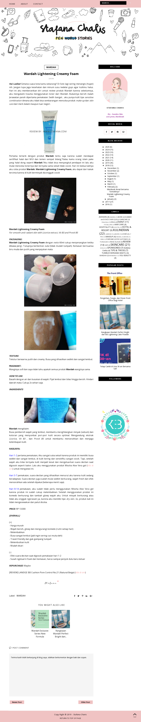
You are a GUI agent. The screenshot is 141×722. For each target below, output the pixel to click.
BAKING (112, 217)
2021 (107, 157)
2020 (107, 160)
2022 (107, 155)
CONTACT (38, 4)
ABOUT (24, 4)
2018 (107, 165)
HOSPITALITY (105, 227)
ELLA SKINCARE (122, 219)
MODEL (118, 237)
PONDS (125, 239)
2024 (107, 149)
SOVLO (102, 248)
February (111, 186)
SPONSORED (113, 247)
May (109, 181)
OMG (102, 239)
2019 (107, 163)
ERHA (113, 222)
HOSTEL (117, 227)
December (112, 168)
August (110, 178)
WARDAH (51, 67)
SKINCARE (117, 245)
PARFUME (110, 239)
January (110, 199)
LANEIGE (108, 234)
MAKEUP (109, 236)
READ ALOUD (115, 242)
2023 (107, 152)
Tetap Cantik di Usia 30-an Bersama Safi (115, 367)
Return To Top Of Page (70, 718)
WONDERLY (113, 256)
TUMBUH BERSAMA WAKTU (114, 253)
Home (12, 4)
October (111, 173)
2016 (107, 204)
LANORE (116, 234)
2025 (107, 147)
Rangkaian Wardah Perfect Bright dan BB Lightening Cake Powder (115, 333)
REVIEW (127, 241)
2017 (107, 201)
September (112, 176)
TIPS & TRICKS (118, 250)
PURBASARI (104, 242)
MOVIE (126, 237)
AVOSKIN (103, 217)
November (112, 171)
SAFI (106, 245)
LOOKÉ (124, 234)
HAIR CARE (119, 224)
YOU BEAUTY (125, 255)
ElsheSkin (105, 222)
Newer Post (17, 702)
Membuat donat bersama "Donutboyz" (118, 190)
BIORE (120, 217)
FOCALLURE (108, 225)
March (110, 184)
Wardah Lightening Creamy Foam (118, 195)
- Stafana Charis (79, 714)
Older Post (85, 702)
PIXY (118, 239)
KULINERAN (121, 230)
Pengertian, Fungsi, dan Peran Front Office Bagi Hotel (115, 299)
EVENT (121, 221)
